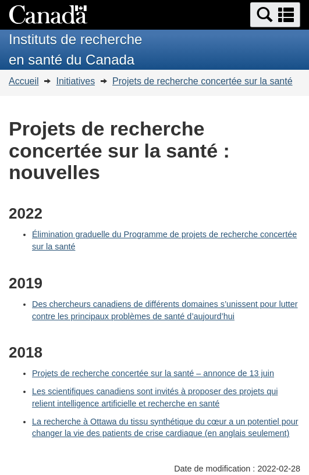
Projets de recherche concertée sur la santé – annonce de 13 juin (153, 373)
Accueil (24, 81)
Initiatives (75, 81)
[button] (275, 14)
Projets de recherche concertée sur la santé (202, 81)
